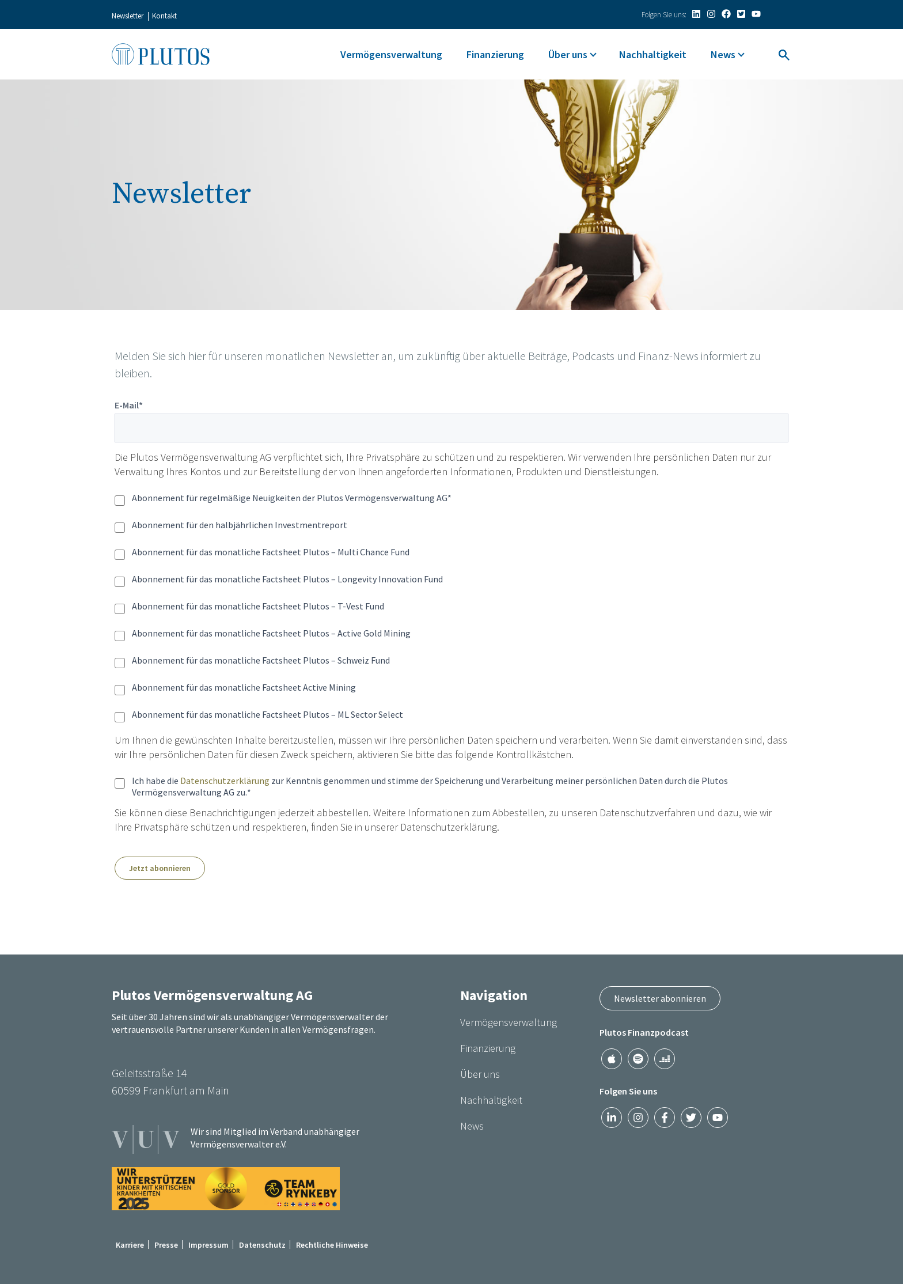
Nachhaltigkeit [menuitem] (652, 54)
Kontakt (164, 16)
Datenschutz (262, 1245)
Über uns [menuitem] (567, 54)
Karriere (130, 1245)
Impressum (208, 1245)
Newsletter (127, 16)
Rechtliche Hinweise (332, 1245)
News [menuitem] (723, 54)
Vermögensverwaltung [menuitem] (391, 54)
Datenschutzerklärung (225, 780)
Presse (166, 1245)
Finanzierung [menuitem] (495, 54)
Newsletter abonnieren (660, 998)
